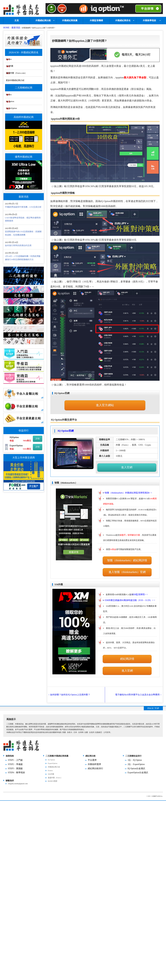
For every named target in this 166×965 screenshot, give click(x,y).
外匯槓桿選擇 (93, 754)
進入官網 (127, 463)
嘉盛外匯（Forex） (55, 768)
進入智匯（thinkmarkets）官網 (127, 563)
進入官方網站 (105, 403)
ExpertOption (19, 108)
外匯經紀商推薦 (69, 19)
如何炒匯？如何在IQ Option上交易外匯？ (73, 685)
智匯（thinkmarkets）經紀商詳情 (127, 553)
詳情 (38, 439)
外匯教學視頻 (149, 19)
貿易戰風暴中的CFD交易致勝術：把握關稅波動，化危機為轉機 (23, 233)
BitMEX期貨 (52, 771)
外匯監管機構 (96, 19)
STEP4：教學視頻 (15, 761)
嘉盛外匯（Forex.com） (24, 71)
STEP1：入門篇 (14, 750)
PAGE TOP (153, 698)
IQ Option (17, 101)
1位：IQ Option (133, 750)
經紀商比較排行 (94, 757)
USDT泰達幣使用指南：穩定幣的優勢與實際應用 (23, 219)
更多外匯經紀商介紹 (23, 78)
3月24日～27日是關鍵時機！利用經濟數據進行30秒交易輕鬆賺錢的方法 (23, 258)
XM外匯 (17, 63)
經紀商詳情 (127, 648)
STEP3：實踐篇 (14, 757)
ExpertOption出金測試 (136, 761)
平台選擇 (91, 750)
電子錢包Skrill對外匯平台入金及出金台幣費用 (134, 685)
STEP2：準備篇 (14, 754)
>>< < (129, 487)
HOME (5, 27)
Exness (16, 56)
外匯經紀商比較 (43, 19)
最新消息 (13, 27)
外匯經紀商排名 (123, 19)
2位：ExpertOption (135, 754)
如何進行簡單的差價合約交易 (18, 246)
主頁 (16, 19)
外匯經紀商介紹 (54, 757)
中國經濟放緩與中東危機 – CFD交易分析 (23, 207)
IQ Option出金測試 (135, 757)
